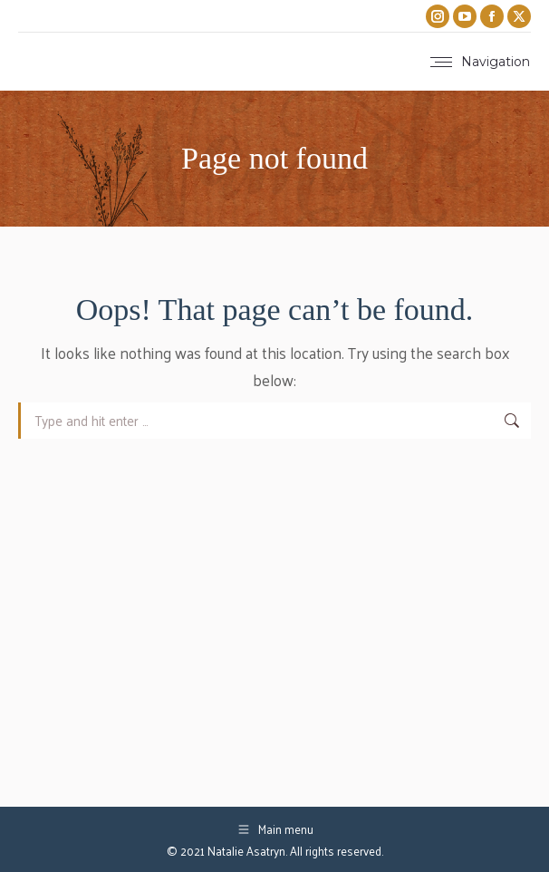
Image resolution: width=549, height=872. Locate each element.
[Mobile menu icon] (480, 61)
